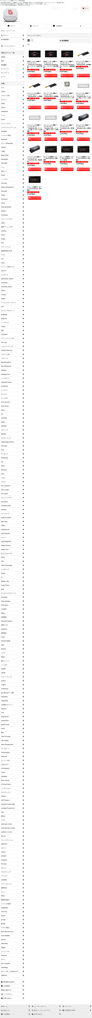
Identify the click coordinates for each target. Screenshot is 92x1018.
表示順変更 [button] (64, 40)
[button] (80, 26)
